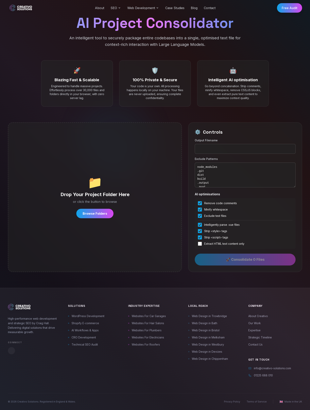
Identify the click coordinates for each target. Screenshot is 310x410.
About (99, 8)
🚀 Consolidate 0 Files (245, 259)
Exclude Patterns (206, 159)
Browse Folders (95, 213)
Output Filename (206, 140)
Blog (194, 8)
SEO (116, 8)
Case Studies (174, 8)
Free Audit (289, 8)
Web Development (143, 8)
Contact (209, 8)
